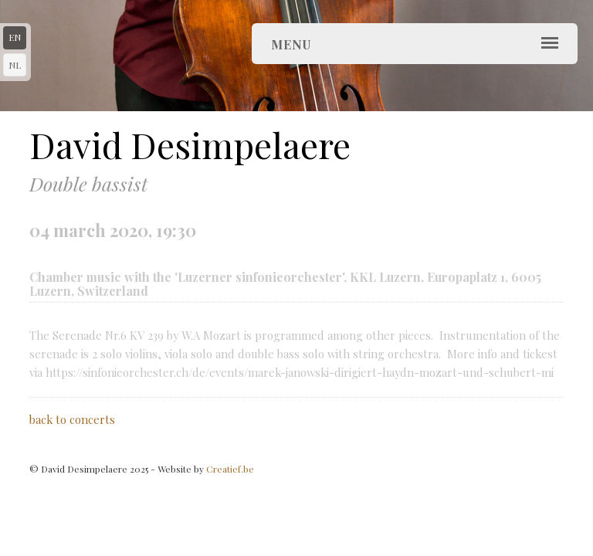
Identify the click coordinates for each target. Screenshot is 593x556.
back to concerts (72, 419)
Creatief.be (230, 469)
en (14, 37)
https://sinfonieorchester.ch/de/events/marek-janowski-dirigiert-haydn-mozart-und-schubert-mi (300, 372)
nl (14, 65)
